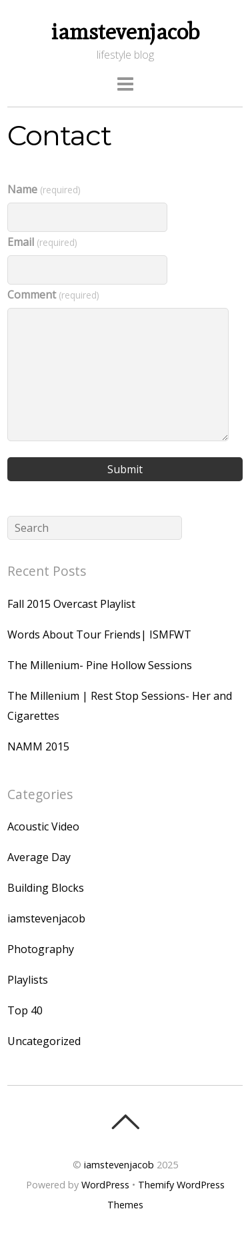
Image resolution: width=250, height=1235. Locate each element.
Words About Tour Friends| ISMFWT (99, 634)
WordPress (105, 1184)
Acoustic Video (43, 826)
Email (42, 242)
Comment (53, 294)
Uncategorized (44, 1041)
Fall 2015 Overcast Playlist (71, 604)
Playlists (27, 979)
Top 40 (25, 1010)
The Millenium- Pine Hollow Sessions (99, 665)
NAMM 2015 (38, 746)
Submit (125, 469)
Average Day (39, 857)
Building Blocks (45, 887)
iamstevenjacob (46, 918)
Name (43, 189)
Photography (40, 949)
